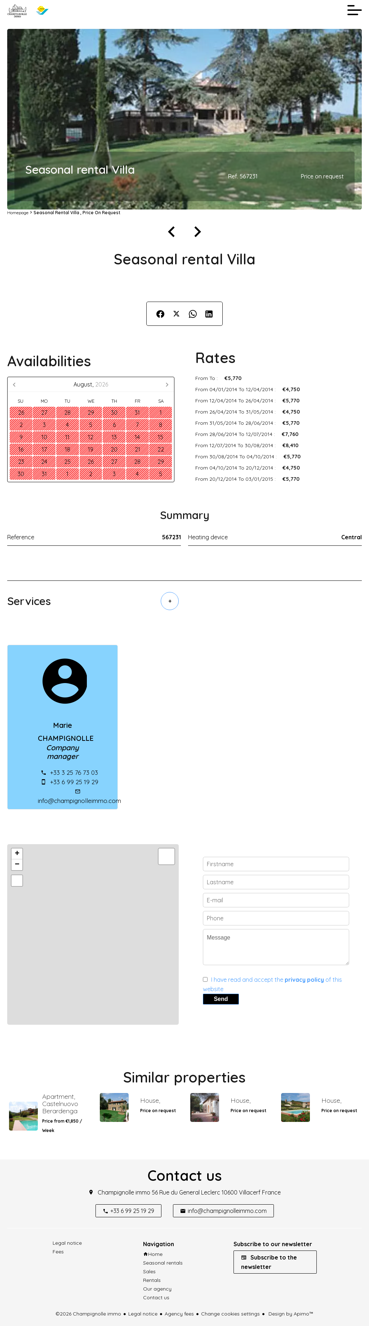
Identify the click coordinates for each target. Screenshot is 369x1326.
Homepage (17, 212)
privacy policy (304, 979)
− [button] (17, 864)
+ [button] (17, 853)
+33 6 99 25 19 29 (74, 782)
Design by (290, 1313)
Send (221, 999)
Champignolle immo (124, 1192)
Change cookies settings (230, 1313)
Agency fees (179, 1313)
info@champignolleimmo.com (79, 800)
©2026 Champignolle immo (88, 1313)
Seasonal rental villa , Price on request (77, 212)
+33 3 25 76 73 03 (74, 772)
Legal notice (142, 1313)
